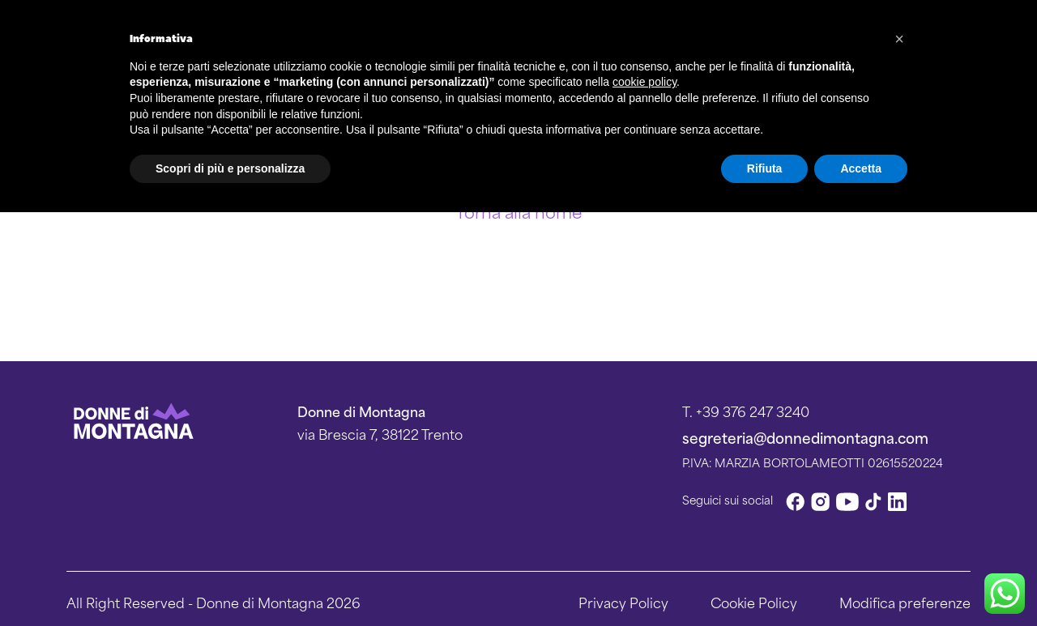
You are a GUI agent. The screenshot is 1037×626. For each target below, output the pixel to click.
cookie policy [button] (644, 81)
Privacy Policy (623, 601)
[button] (899, 39)
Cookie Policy (754, 601)
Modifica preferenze (905, 601)
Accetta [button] (860, 168)
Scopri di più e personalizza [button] (230, 168)
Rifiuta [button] (765, 168)
